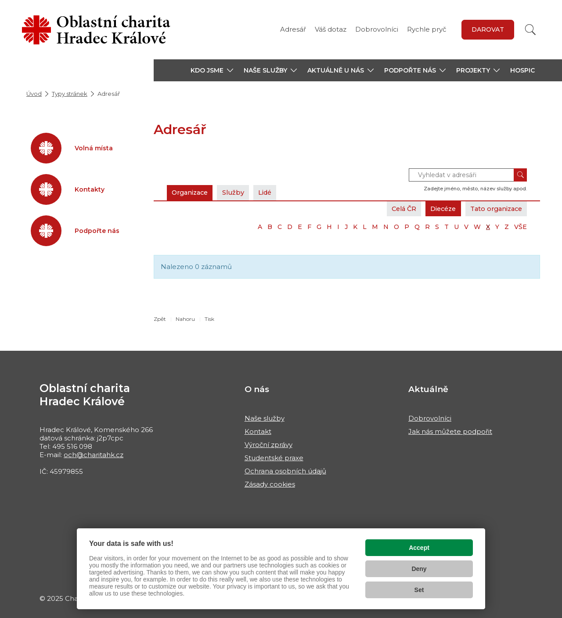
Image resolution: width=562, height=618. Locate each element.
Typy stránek (69, 93)
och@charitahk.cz (93, 455)
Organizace (192, 192)
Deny (418, 568)
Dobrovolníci (376, 29)
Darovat (488, 29)
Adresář (293, 29)
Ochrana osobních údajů (285, 471)
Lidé (271, 192)
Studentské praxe (274, 458)
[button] (211, 70)
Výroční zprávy (268, 444)
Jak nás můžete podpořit (450, 431)
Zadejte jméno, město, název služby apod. (475, 188)
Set (419, 589)
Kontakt (258, 431)
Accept (419, 547)
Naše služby (265, 418)
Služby (238, 192)
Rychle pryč (426, 29)
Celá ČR (394, 208)
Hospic (522, 70)
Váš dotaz (330, 29)
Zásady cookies (270, 484)
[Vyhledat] (530, 30)
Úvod (34, 93)
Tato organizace (494, 208)
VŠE (520, 227)
